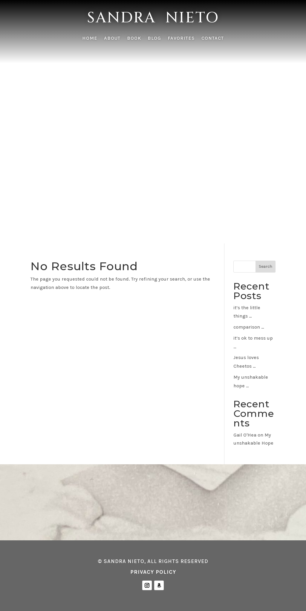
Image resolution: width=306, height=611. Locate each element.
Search (265, 266)
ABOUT (112, 38)
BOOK (134, 38)
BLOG (154, 38)
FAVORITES (181, 38)
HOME (89, 38)
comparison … (248, 327)
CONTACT (212, 38)
